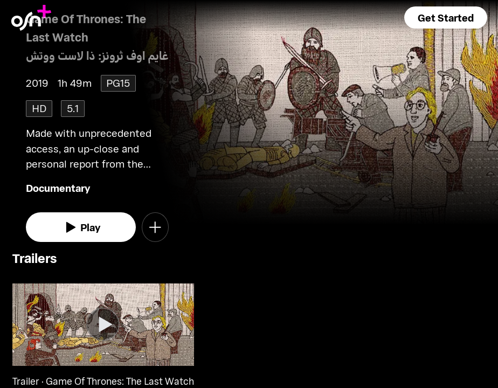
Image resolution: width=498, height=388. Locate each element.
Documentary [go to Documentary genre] (58, 188)
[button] (446, 17)
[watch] (81, 227)
